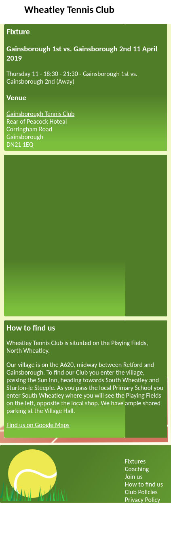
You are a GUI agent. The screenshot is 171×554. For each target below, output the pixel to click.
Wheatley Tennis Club (69, 9)
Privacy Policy (142, 499)
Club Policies (141, 492)
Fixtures (135, 461)
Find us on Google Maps (38, 425)
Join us (134, 476)
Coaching (137, 469)
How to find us (144, 484)
